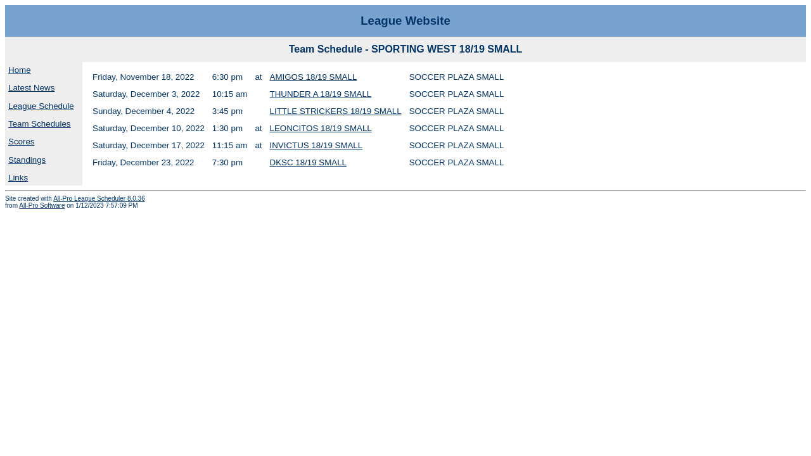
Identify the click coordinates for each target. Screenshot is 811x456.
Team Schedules (39, 124)
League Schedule (41, 106)
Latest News (31, 87)
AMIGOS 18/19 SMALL (313, 77)
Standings (27, 160)
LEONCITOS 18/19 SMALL (321, 128)
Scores (21, 141)
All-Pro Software (42, 205)
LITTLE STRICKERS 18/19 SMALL (336, 111)
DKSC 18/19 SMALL (308, 162)
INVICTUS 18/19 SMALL (316, 145)
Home (19, 70)
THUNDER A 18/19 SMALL (321, 94)
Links (18, 177)
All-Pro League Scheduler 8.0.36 (99, 198)
